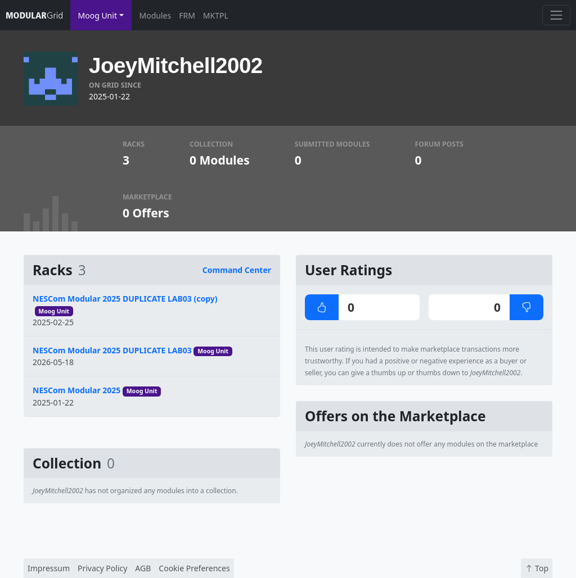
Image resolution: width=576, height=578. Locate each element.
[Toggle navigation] (556, 15)
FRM (187, 15)
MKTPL (215, 15)
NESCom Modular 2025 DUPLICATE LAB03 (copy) (125, 298)
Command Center (236, 270)
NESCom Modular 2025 (76, 390)
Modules (156, 15)
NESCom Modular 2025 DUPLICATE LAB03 (112, 350)
